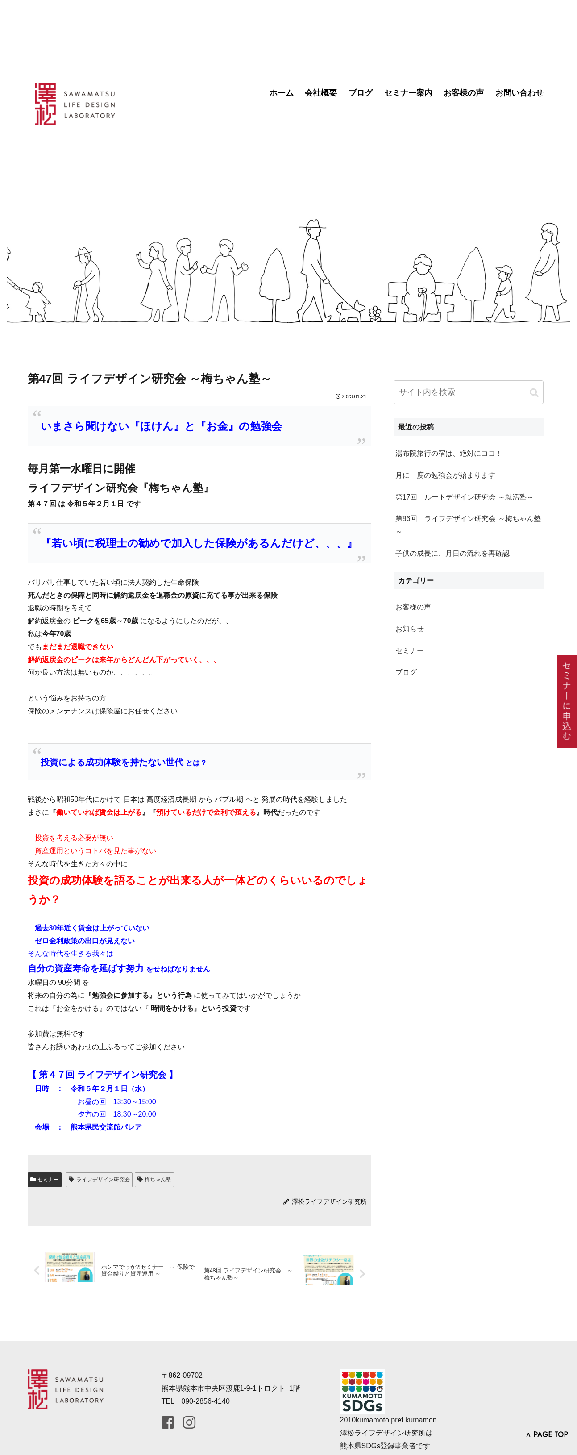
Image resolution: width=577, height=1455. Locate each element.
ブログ (361, 92)
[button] (534, 393)
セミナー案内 (408, 92)
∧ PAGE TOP (546, 1435)
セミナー (44, 1179)
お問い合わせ (519, 92)
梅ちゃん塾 (154, 1179)
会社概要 (321, 92)
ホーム (282, 92)
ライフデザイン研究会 (99, 1179)
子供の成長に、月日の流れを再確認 (452, 553)
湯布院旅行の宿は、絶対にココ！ (448, 453)
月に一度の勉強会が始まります (445, 475)
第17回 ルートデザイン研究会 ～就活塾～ (464, 497)
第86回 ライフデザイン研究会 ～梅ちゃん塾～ (468, 525)
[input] (469, 392)
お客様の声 (464, 92)
